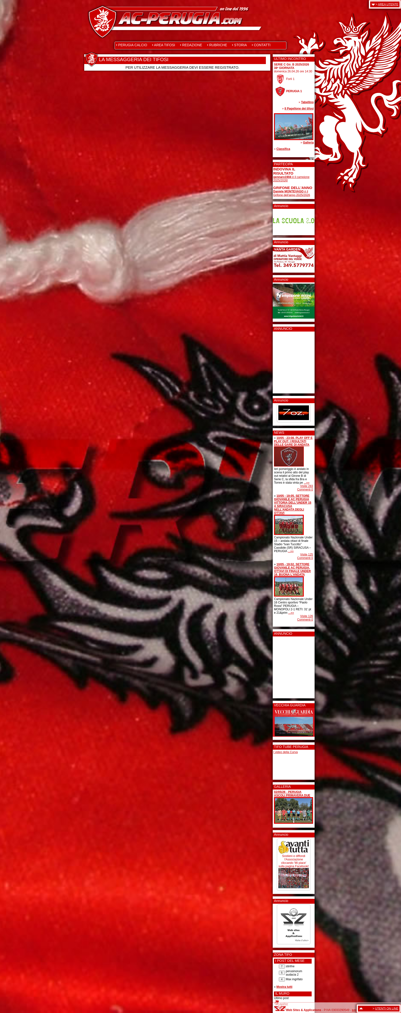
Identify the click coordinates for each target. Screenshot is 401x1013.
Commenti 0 (305, 489)
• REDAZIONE (191, 45)
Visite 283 (306, 486)
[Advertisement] (288, 361)
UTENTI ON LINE (386, 1008)
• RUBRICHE (217, 45)
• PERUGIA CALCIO (131, 45)
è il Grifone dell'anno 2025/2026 (291, 193)
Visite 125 (306, 554)
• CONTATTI (261, 45)
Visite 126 (306, 616)
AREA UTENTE (388, 4)
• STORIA (239, 45)
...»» (306, 482)
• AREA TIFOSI (163, 45)
